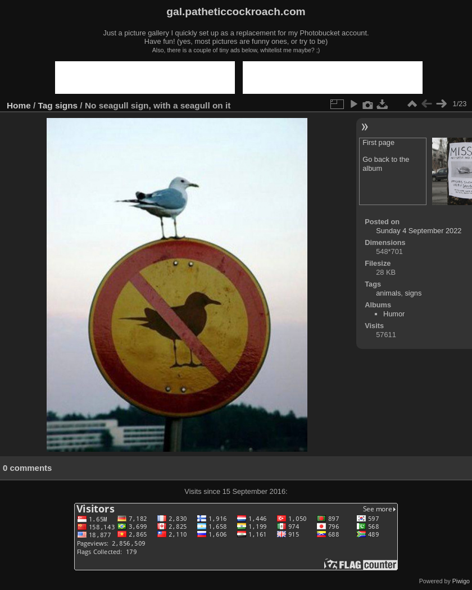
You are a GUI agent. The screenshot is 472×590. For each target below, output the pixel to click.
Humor (394, 314)
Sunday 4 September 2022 (418, 230)
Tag (45, 105)
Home (19, 105)
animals (388, 293)
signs (66, 105)
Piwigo (461, 581)
